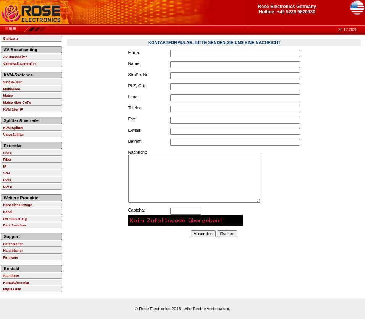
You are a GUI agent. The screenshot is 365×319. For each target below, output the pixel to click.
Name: (134, 63)
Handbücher (13, 250)
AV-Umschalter (15, 57)
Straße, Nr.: (139, 74)
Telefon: (135, 108)
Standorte (11, 276)
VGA (6, 173)
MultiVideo (11, 89)
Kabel (7, 212)
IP (4, 166)
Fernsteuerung (15, 219)
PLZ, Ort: (136, 85)
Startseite (10, 39)
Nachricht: (137, 152)
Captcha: (136, 210)
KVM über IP (13, 109)
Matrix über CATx (17, 102)
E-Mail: (134, 130)
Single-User (12, 82)
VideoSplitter (13, 135)
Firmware (10, 257)
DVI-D (7, 187)
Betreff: (135, 141)
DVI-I (7, 180)
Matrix (8, 96)
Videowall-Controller (19, 64)
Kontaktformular (16, 283)
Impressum (12, 289)
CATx (7, 153)
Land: (133, 96)
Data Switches (14, 225)
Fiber (7, 159)
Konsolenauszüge (17, 205)
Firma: (134, 52)
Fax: (132, 119)
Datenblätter (13, 244)
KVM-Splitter (13, 128)
